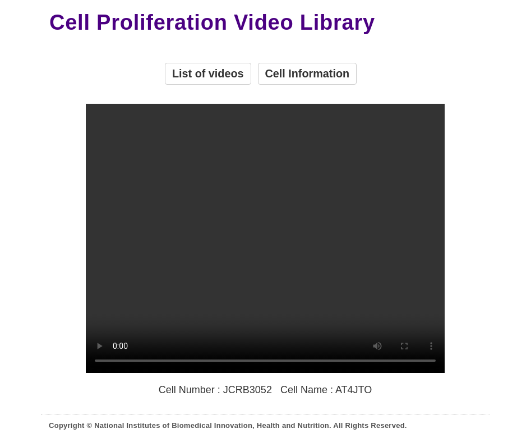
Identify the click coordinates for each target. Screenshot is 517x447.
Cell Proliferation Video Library (212, 22)
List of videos (208, 73)
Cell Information (307, 73)
